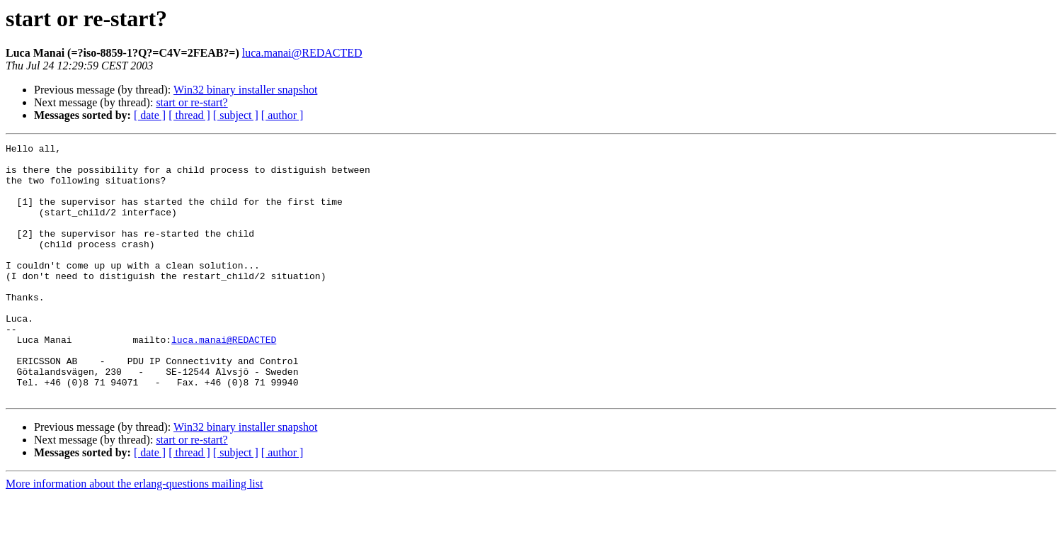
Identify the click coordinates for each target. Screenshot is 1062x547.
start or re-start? (191, 102)
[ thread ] (189, 115)
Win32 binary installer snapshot (245, 90)
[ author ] (282, 115)
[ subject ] (235, 115)
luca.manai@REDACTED (302, 53)
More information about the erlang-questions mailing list (134, 535)
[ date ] (150, 115)
